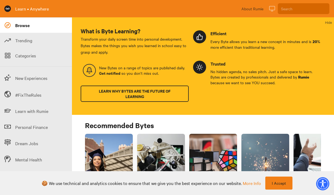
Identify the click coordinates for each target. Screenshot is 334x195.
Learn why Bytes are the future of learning (135, 93)
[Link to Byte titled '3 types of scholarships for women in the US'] (109, 164)
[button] (322, 183)
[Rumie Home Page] (7, 8)
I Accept (279, 183)
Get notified (109, 73)
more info (252, 183)
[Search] (304, 8)
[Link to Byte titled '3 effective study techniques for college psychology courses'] (265, 164)
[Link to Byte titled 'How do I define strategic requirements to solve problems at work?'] (213, 164)
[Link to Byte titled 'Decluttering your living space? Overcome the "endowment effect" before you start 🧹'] (161, 164)
